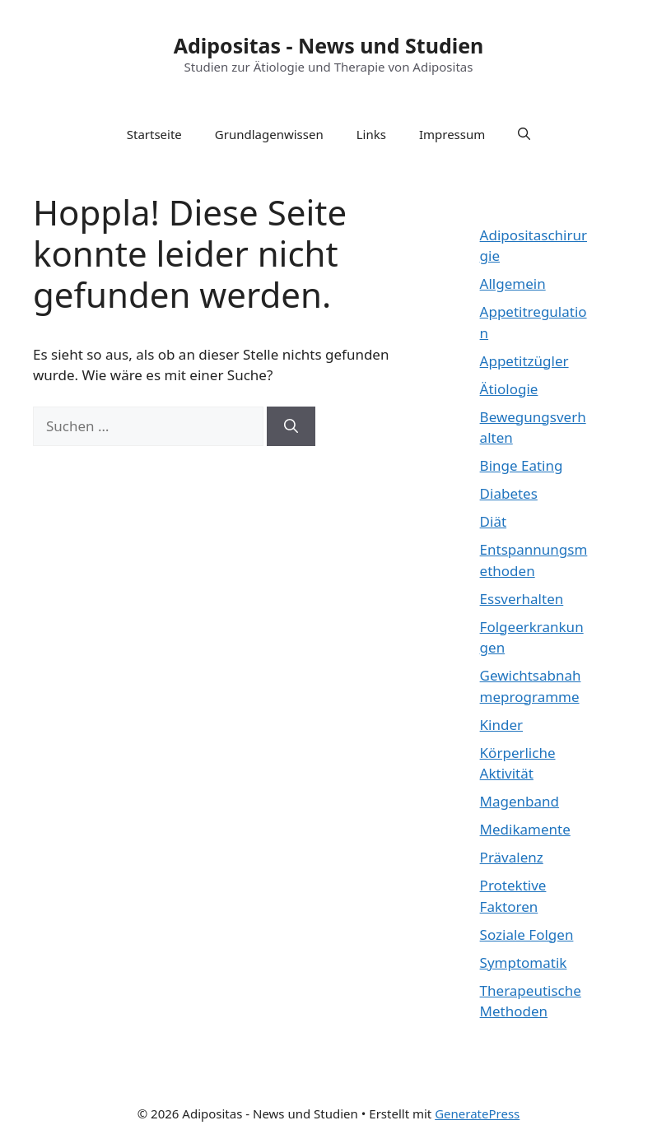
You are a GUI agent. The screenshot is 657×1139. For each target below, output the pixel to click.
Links (371, 134)
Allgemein (513, 283)
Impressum (452, 134)
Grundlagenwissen (269, 134)
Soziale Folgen (527, 934)
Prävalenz (511, 857)
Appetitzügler (524, 360)
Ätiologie (509, 388)
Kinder (501, 724)
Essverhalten (522, 598)
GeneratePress (477, 1113)
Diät (493, 521)
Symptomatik (523, 962)
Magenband (519, 801)
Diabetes (509, 493)
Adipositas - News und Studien (329, 45)
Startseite (154, 134)
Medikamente (525, 829)
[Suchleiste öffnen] (524, 134)
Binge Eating (521, 465)
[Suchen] (291, 426)
